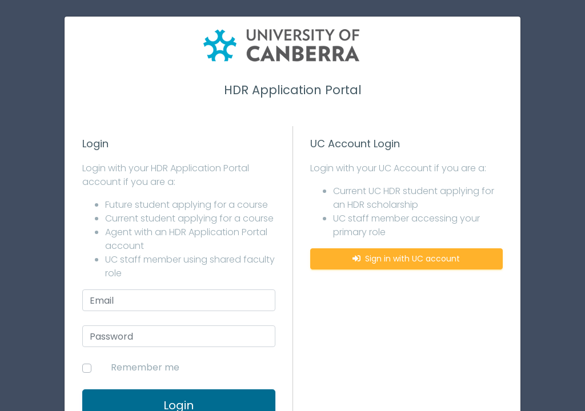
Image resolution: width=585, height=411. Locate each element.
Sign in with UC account (406, 258)
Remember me (145, 367)
